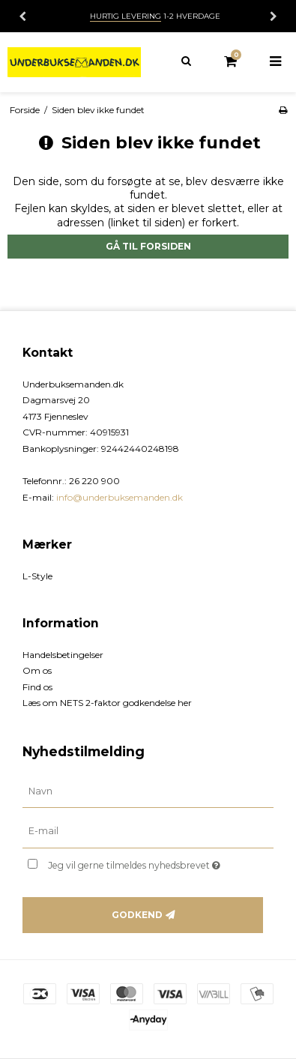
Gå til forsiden (148, 246)
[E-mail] (148, 831)
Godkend (137, 914)
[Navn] (148, 790)
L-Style (37, 576)
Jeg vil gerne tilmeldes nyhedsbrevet (143, 862)
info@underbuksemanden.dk (119, 497)
